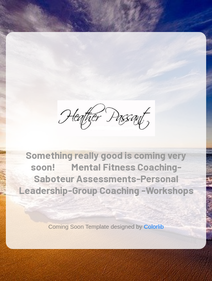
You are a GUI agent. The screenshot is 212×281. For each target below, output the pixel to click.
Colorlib (154, 226)
